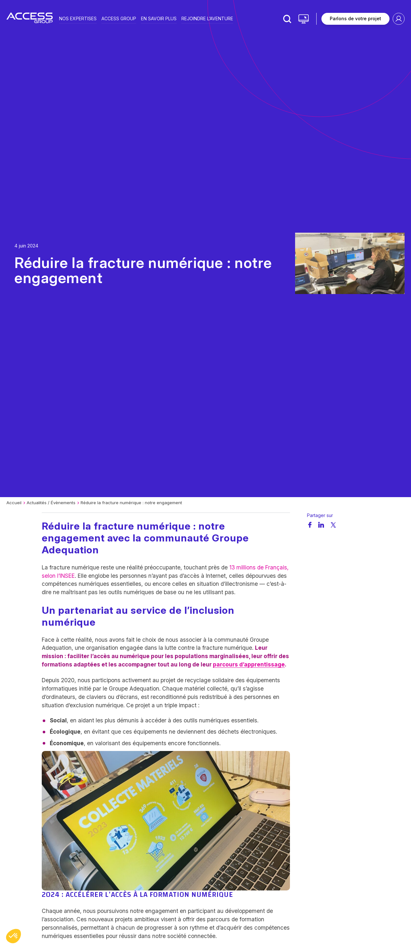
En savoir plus (159, 18)
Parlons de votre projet (355, 18)
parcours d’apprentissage (249, 664)
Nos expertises (78, 18)
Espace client (399, 19)
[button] (13, 936)
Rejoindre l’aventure (207, 18)
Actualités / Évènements (51, 502)
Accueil (14, 502)
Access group (118, 18)
